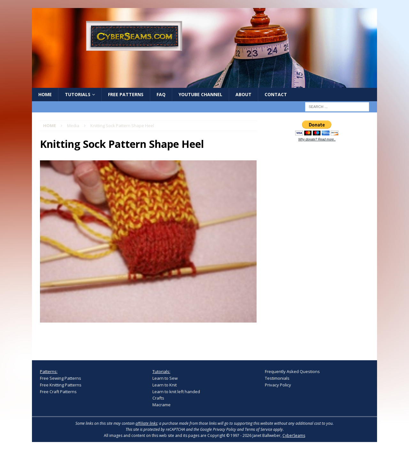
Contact (276, 94)
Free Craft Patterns (58, 391)
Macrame (161, 405)
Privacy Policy (278, 385)
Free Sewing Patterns (60, 378)
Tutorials (77, 94)
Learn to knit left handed (176, 391)
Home (45, 94)
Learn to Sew (165, 378)
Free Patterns (125, 94)
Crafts (158, 398)
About (243, 94)
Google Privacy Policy (218, 429)
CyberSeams (293, 435)
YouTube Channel (200, 94)
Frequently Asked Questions (292, 371)
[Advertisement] (313, 246)
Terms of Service (258, 429)
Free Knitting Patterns (60, 385)
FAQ (161, 94)
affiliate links (146, 423)
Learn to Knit (164, 385)
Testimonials (277, 378)
